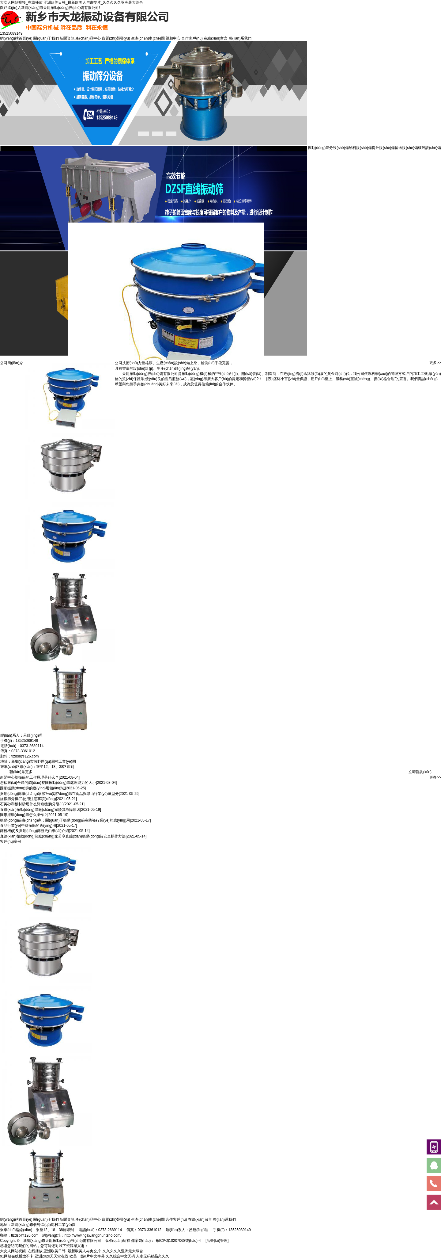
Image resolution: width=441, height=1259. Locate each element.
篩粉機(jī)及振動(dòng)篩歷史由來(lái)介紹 (34, 831)
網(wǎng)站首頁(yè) (16, 38)
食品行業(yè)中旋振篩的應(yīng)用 (28, 825)
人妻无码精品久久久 (152, 1256)
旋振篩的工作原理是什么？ (37, 777)
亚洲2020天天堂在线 (52, 1256)
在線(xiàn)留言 (216, 38)
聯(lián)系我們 (240, 38)
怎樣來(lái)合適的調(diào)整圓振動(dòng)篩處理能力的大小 (48, 782)
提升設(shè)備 (383, 148)
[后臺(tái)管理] (216, 1240)
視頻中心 (173, 38)
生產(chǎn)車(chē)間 (148, 38)
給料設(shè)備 (360, 148)
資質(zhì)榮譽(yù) (116, 38)
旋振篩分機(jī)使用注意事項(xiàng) (28, 799)
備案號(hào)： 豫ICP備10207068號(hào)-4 (166, 1240)
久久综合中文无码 (120, 1256)
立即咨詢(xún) (420, 772)
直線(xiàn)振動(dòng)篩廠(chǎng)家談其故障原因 (40, 809)
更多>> (435, 363)
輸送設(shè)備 (406, 148)
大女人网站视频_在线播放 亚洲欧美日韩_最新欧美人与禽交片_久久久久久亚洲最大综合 (71, 2)
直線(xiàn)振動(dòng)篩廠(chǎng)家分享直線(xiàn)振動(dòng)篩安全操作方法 (63, 836)
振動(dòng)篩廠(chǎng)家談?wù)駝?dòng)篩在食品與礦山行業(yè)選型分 (59, 794)
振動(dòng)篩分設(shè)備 (328, 148)
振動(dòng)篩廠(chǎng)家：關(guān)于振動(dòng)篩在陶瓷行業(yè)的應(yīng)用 (65, 820)
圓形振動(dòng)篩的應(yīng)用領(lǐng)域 (32, 788)
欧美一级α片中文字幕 (87, 1256)
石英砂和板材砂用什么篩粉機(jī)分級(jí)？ (32, 804)
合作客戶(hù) (191, 38)
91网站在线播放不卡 (16, 1256)
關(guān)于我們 (46, 38)
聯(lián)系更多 (20, 772)
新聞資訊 (67, 38)
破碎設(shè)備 (429, 148)
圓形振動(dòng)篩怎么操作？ (23, 815)
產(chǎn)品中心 (87, 38)
